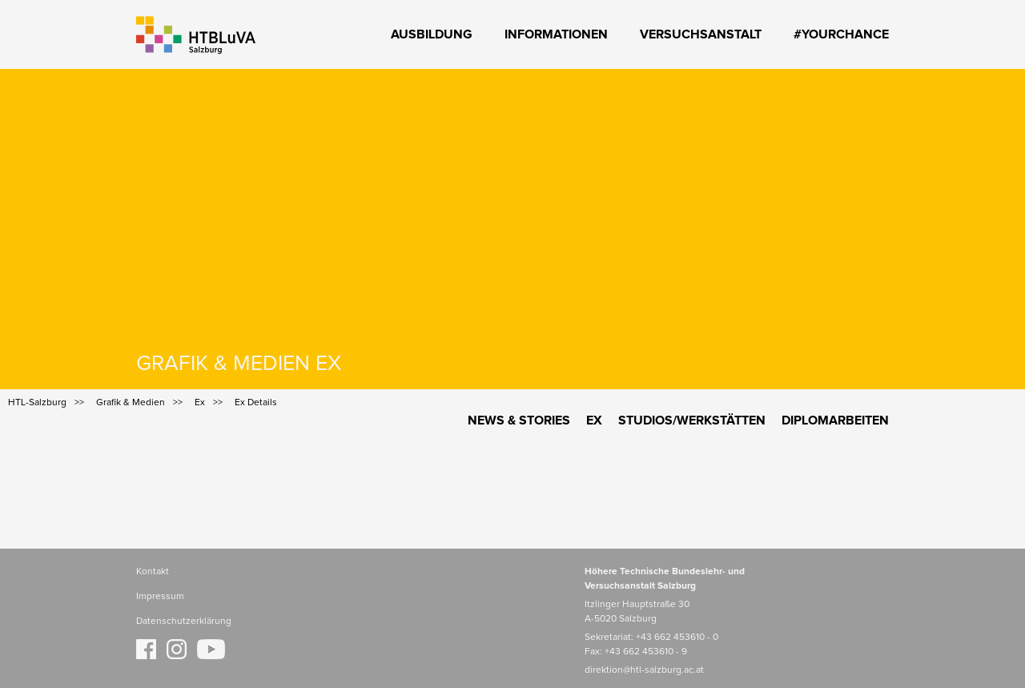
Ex (594, 420)
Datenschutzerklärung (183, 621)
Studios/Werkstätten (692, 420)
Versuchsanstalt (701, 34)
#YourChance (841, 34)
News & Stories (519, 420)
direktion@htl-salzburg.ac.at (644, 670)
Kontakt (152, 572)
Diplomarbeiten (835, 420)
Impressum (160, 596)
